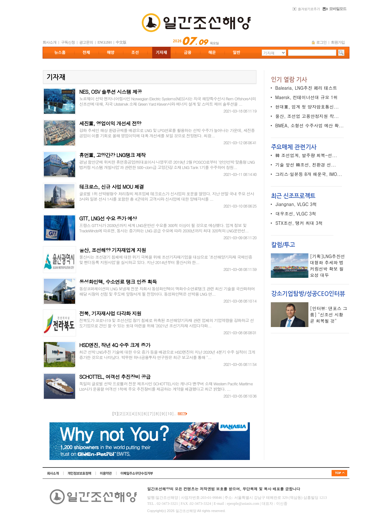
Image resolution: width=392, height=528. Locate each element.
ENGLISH (104, 42)
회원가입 (338, 42)
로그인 (321, 42)
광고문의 (86, 42)
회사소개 (49, 42)
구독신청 (68, 42)
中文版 (121, 42)
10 (170, 413)
